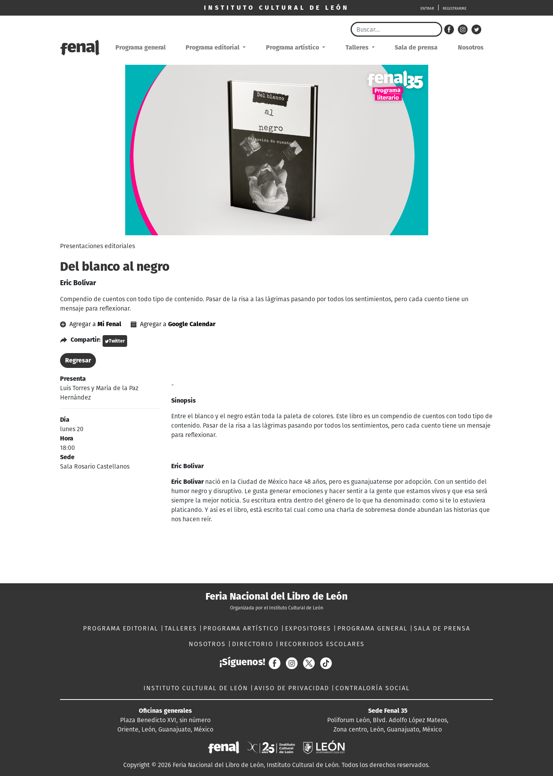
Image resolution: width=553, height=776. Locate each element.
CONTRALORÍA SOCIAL (372, 688)
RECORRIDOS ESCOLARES (322, 644)
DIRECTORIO (254, 644)
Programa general (140, 47)
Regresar (78, 360)
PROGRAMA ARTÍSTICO (242, 628)
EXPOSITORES (309, 628)
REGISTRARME (454, 8)
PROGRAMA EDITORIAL (122, 628)
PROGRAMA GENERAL (373, 628)
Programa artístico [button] (293, 47)
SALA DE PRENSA (442, 628)
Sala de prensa (416, 47)
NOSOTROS (208, 644)
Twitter (115, 341)
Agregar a (91, 324)
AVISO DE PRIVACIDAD (292, 688)
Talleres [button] (358, 47)
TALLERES (182, 628)
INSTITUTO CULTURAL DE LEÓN (197, 688)
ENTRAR (427, 8)
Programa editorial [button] (213, 47)
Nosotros (471, 47)
